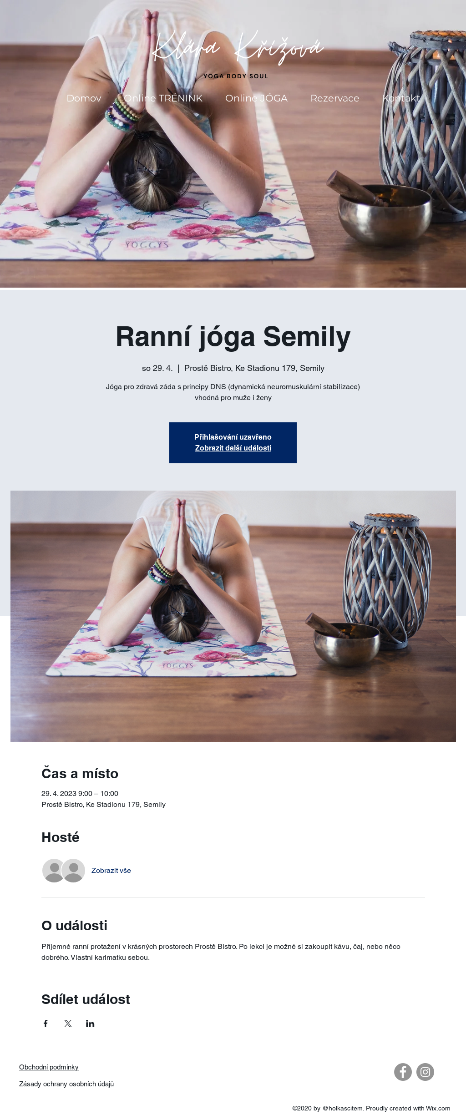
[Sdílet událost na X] (68, 1023)
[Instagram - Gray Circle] (425, 1072)
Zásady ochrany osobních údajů (66, 1084)
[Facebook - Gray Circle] (403, 1072)
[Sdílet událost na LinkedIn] (90, 1023)
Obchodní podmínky (49, 1067)
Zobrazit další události (233, 448)
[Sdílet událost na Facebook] (45, 1023)
